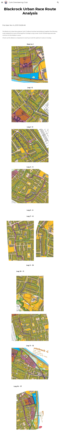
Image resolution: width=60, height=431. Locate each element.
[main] (30, 11)
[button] (2, 2)
